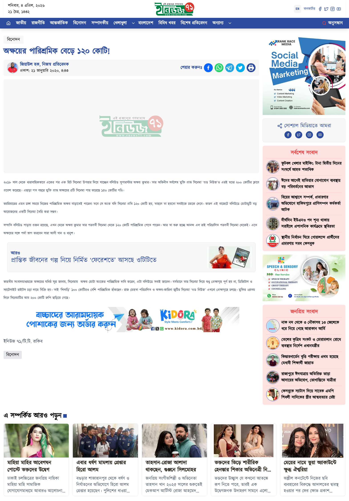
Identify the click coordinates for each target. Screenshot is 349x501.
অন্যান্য (218, 23)
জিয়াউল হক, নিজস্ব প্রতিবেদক (44, 64)
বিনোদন (79, 23)
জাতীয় (21, 23)
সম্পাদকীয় (99, 23)
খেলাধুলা (120, 23)
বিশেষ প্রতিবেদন (194, 23)
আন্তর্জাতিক (59, 23)
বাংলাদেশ (145, 23)
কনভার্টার (309, 8)
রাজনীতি (38, 23)
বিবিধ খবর (166, 23)
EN (297, 9)
